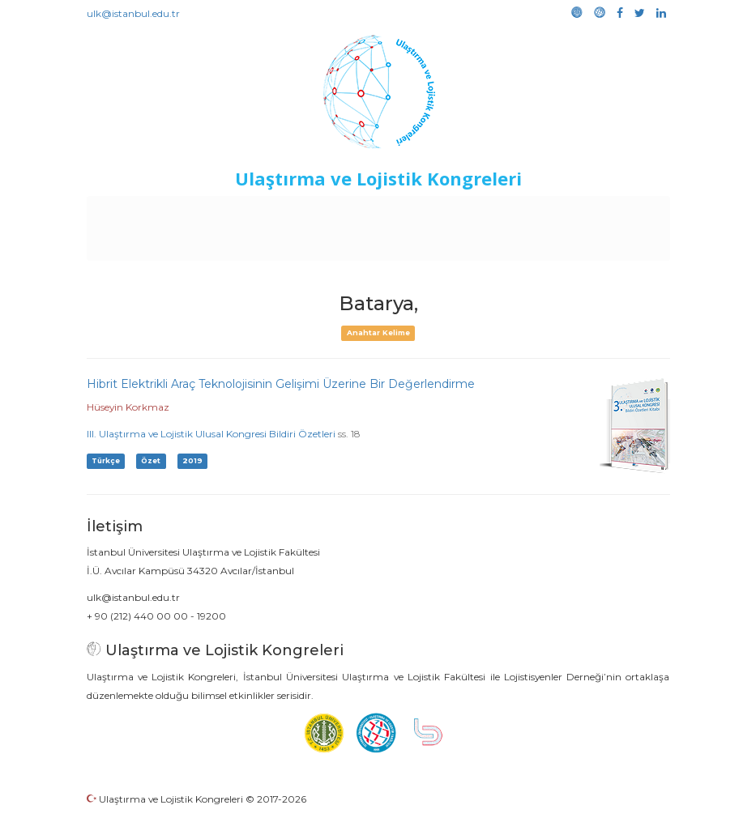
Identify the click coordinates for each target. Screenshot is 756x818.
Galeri (353, 244)
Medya (399, 244)
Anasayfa (140, 212)
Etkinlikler (400, 212)
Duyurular (465, 212)
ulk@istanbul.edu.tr (133, 13)
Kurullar (198, 212)
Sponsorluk (536, 212)
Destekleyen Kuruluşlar (296, 212)
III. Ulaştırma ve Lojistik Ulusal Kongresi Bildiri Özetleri (211, 434)
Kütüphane (610, 212)
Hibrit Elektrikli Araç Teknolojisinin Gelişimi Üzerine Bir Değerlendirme (281, 384)
